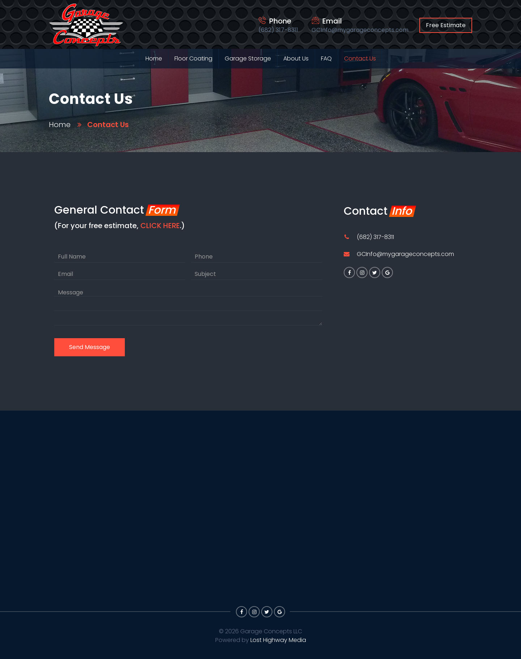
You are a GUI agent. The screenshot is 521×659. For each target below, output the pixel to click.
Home (153, 58)
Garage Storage (248, 58)
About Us (296, 58)
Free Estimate (446, 25)
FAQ (326, 58)
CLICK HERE (160, 226)
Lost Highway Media (278, 640)
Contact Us (360, 58)
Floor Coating (193, 58)
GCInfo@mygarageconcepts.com (405, 255)
